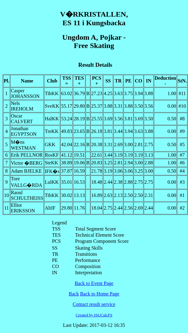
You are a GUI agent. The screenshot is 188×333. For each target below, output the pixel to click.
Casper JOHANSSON (25, 93)
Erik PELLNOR (27, 155)
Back (74, 293)
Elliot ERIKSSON (23, 208)
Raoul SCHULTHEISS (27, 195)
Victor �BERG (26, 163)
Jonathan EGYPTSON (24, 131)
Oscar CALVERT (22, 118)
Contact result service (94, 304)
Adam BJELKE (26, 171)
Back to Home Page (99, 293)
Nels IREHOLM (22, 106)
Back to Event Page (94, 283)
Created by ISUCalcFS (94, 315)
